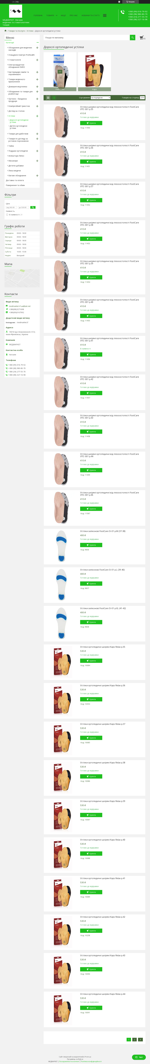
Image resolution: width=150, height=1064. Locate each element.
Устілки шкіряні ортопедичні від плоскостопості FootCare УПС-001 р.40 (109, 301)
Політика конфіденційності (91, 1061)
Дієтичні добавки (16, 165)
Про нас (74, 15)
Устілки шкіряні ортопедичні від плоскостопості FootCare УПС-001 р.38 (109, 223)
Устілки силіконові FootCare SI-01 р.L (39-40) (102, 570)
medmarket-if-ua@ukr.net (20, 306)
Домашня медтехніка (17, 86)
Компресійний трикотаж (19, 106)
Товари (50, 15)
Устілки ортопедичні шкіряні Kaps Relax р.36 (102, 685)
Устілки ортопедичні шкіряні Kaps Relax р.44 (102, 994)
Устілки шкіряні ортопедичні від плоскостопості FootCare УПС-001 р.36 (109, 146)
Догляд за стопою (16, 111)
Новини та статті (91, 15)
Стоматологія (14, 60)
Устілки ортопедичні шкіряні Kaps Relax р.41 (102, 878)
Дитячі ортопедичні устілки (18, 127)
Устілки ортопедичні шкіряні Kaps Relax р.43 (102, 955)
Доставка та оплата (15, 180)
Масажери (13, 160)
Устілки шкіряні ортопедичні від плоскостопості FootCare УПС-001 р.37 (109, 185)
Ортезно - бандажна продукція (17, 100)
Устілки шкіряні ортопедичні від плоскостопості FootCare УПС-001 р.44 (109, 455)
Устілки (30, 31)
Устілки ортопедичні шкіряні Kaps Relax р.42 (102, 917)
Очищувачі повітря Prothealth (21, 55)
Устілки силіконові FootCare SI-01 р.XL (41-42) (103, 608)
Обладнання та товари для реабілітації (20, 92)
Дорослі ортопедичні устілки (19, 121)
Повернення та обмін (15, 185)
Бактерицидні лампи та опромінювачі (18, 73)
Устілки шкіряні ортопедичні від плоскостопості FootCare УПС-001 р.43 (109, 416)
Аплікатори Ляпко (16, 156)
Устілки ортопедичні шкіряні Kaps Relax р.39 (102, 801)
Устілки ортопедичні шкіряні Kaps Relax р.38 (102, 762)
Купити (93, 123)
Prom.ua (88, 1057)
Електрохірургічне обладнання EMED (16, 66)
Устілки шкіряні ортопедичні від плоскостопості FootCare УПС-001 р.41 (109, 339)
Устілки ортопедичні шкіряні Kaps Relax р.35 (102, 647)
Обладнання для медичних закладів (20, 48)
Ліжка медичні (14, 170)
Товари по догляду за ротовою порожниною (18, 139)
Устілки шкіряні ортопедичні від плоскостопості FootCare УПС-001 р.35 (109, 108)
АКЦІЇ (63, 15)
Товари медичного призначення (16, 80)
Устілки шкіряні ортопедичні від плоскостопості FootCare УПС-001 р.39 (109, 262)
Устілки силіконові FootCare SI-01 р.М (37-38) (102, 531)
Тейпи (11, 146)
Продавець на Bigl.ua (75, 1059)
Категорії (10, 42)
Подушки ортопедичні (18, 151)
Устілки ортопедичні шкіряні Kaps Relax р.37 (102, 724)
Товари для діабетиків (18, 133)
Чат (139, 1057)
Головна (38, 15)
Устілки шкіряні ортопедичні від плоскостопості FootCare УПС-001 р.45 (109, 493)
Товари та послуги (16, 31)
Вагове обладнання (17, 175)
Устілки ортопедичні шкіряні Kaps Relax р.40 (102, 840)
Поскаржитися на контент (69, 1061)
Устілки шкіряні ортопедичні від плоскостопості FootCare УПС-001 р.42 (109, 378)
